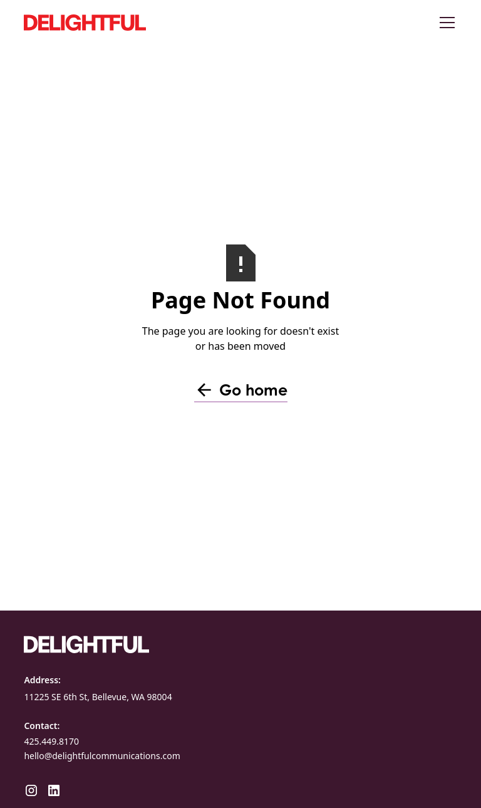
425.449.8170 (51, 741)
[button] (444, 23)
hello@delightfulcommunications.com (102, 756)
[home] (118, 22)
